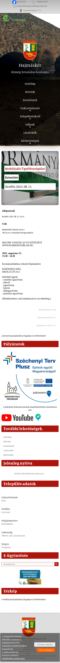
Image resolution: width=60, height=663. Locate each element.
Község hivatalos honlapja (30, 72)
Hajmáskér (30, 65)
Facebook (19, 1)
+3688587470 (39, 1)
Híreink (30, 91)
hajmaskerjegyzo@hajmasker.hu (30, 6)
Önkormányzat (30, 108)
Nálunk (30, 124)
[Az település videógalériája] (21, 420)
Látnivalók (30, 132)
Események (30, 100)
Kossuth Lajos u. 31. (30, 10)
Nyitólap (30, 83)
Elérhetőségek (30, 140)
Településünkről (30, 116)
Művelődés (9, 455)
